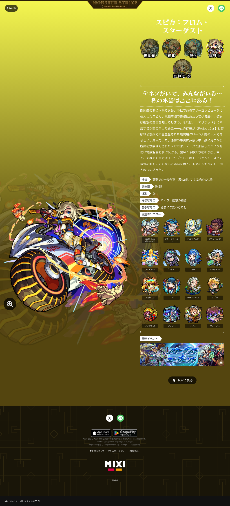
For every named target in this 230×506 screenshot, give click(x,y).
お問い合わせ (135, 451)
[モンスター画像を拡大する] (10, 304)
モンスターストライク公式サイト (25, 501)
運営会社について (97, 451)
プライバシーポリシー (117, 451)
